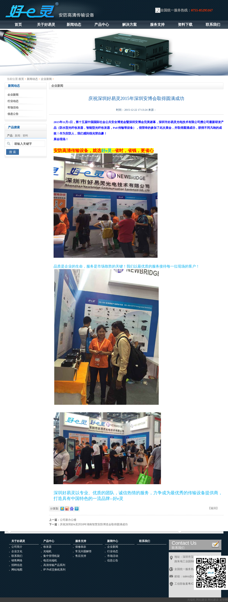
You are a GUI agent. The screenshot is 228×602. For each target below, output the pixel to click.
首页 (18, 24)
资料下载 (185, 24)
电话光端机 (50, 560)
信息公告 (13, 114)
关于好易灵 (46, 24)
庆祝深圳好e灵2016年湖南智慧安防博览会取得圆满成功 (94, 524)
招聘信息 (16, 565)
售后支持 (80, 555)
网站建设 (202, 599)
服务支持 (157, 24)
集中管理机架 (51, 555)
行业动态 (13, 101)
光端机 (47, 551)
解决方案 (129, 24)
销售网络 (16, 560)
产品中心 (101, 24)
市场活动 (13, 107)
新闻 (17, 135)
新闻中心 (112, 541)
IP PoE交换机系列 (54, 569)
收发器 (47, 546)
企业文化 (16, 551)
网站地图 (16, 569)
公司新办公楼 (68, 519)
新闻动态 (74, 24)
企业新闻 (46, 79)
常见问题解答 (83, 551)
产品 (10, 135)
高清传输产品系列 (54, 565)
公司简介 (16, 546)
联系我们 (213, 24)
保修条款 (80, 546)
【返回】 (213, 508)
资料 (25, 135)
